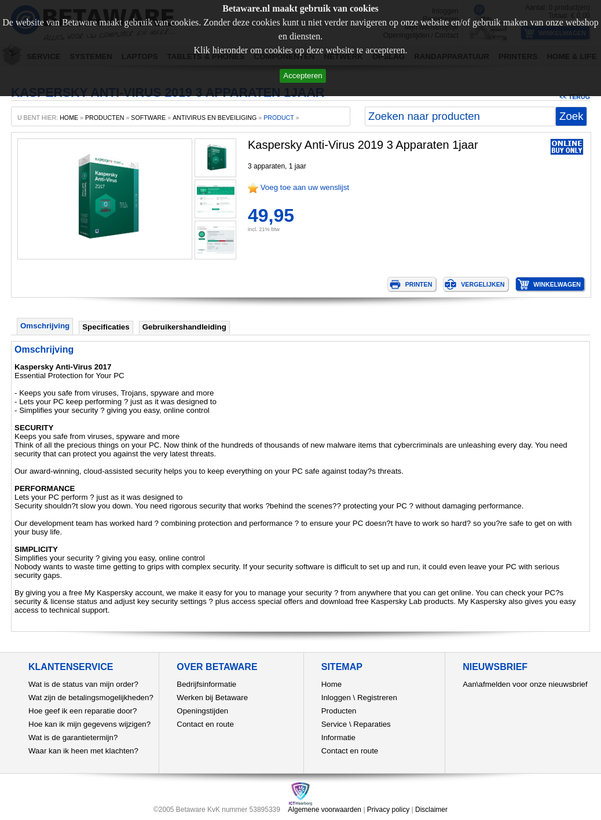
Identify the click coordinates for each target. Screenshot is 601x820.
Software (148, 117)
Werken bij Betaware (212, 697)
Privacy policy (388, 810)
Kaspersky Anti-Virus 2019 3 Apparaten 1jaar (363, 144)
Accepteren (302, 75)
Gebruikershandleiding (184, 327)
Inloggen (336, 697)
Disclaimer (431, 810)
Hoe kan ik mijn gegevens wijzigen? (89, 724)
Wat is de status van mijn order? (83, 684)
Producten (339, 710)
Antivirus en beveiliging (214, 117)
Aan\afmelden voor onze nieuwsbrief (525, 684)
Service (334, 724)
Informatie (338, 737)
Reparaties (371, 724)
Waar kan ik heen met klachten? (83, 750)
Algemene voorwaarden (324, 810)
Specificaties (106, 327)
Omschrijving (44, 325)
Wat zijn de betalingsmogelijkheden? (90, 697)
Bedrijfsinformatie (206, 684)
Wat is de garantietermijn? (73, 737)
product (278, 117)
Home (331, 684)
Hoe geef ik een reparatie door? (82, 710)
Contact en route (205, 724)
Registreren (377, 697)
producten (104, 117)
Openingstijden (202, 710)
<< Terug (574, 96)
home (69, 117)
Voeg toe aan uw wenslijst (305, 187)
